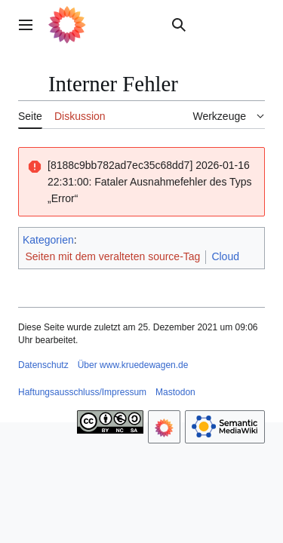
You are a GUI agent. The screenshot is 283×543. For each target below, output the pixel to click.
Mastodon (175, 392)
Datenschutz (43, 365)
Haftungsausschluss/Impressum (82, 392)
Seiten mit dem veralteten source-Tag (113, 256)
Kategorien (48, 240)
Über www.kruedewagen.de (133, 365)
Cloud (225, 256)
